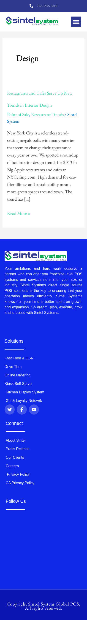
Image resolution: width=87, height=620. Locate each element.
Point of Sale (18, 114)
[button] (76, 22)
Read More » (19, 213)
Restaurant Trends (47, 114)
